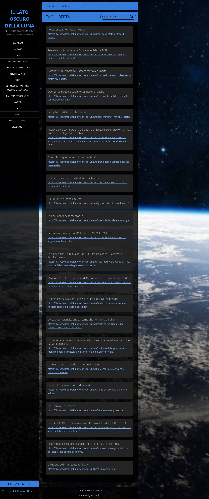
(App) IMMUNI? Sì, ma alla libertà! (67, 112)
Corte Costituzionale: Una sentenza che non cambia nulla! (81, 319)
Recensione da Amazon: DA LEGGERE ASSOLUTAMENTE (80, 233)
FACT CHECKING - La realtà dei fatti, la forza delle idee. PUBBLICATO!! (87, 423)
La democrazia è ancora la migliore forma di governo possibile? (84, 298)
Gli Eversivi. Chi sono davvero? (65, 199)
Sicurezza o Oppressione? (63, 406)
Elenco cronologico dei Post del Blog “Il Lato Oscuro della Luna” (84, 443)
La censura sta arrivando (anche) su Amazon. (73, 364)
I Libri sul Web (17, 73)
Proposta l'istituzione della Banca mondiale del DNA (77, 50)
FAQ (17, 108)
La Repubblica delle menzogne (65, 216)
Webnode (95, 495)
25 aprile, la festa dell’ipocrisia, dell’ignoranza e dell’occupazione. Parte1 (89, 278)
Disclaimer (17, 126)
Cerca (132, 16)
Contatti (17, 114)
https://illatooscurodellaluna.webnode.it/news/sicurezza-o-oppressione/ (86, 410)
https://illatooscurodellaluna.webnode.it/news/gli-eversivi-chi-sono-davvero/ (88, 203)
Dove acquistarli (17, 61)
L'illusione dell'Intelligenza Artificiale (68, 464)
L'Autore (17, 49)
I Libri (17, 55)
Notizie (17, 102)
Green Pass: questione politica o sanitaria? (72, 157)
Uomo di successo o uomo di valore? (69, 385)
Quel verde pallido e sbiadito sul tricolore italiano (76, 91)
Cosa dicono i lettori (17, 67)
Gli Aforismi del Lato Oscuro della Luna (17, 88)
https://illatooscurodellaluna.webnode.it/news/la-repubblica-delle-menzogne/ (89, 220)
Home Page (17, 43)
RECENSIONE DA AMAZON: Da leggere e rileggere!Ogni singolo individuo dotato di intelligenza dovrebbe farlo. (89, 131)
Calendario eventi (17, 120)
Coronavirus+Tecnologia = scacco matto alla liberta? (78, 71)
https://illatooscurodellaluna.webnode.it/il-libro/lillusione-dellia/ (82, 469)
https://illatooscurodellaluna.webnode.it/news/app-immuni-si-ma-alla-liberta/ (89, 116)
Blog (17, 80)
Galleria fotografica (17, 96)
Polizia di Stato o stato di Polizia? (66, 29)
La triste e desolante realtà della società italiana (75, 178)
